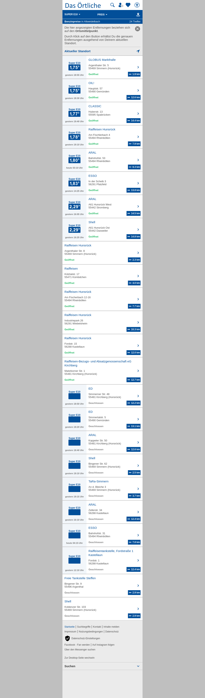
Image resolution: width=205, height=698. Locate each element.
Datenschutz (112, 631)
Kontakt (97, 626)
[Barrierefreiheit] (138, 5)
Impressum (70, 631)
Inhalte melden (111, 626)
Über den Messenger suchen (79, 649)
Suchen (69, 666)
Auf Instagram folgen (103, 644)
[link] (138, 29)
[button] (82, 638)
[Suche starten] (113, 5)
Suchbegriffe (83, 626)
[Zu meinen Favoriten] (129, 5)
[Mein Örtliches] (122, 5)
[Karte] (137, 14)
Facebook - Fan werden (77, 644)
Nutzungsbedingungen (91, 631)
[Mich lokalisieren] (102, 51)
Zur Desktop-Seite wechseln (79, 657)
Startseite (69, 626)
